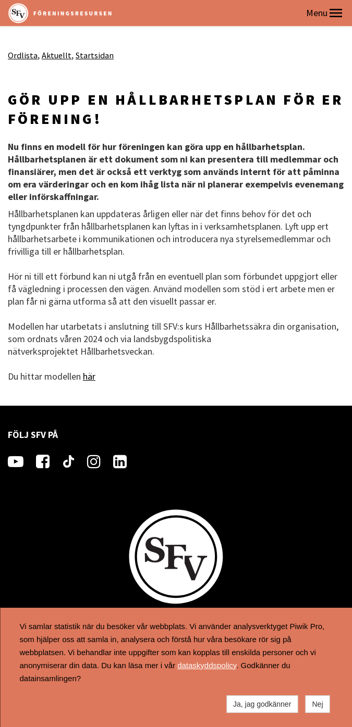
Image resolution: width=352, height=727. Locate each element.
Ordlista (23, 55)
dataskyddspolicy (206, 665)
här (89, 376)
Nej (317, 704)
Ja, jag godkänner (262, 704)
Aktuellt (56, 55)
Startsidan (95, 55)
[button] (335, 13)
